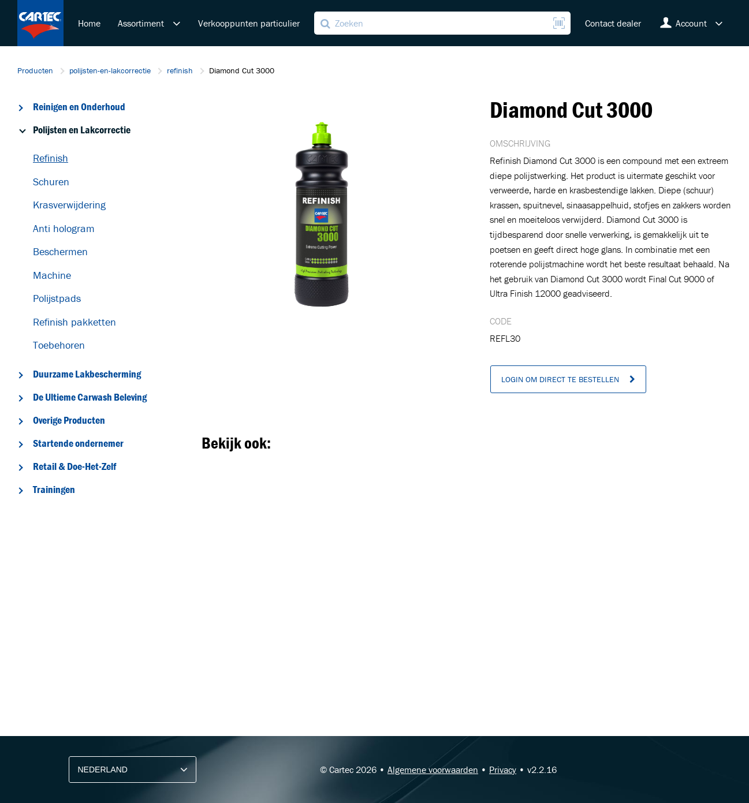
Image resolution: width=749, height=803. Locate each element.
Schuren (51, 181)
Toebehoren (59, 345)
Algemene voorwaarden (432, 769)
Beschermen (60, 251)
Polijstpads (57, 298)
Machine (52, 275)
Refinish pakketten (74, 321)
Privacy (502, 769)
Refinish (50, 158)
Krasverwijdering (69, 204)
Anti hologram (64, 228)
